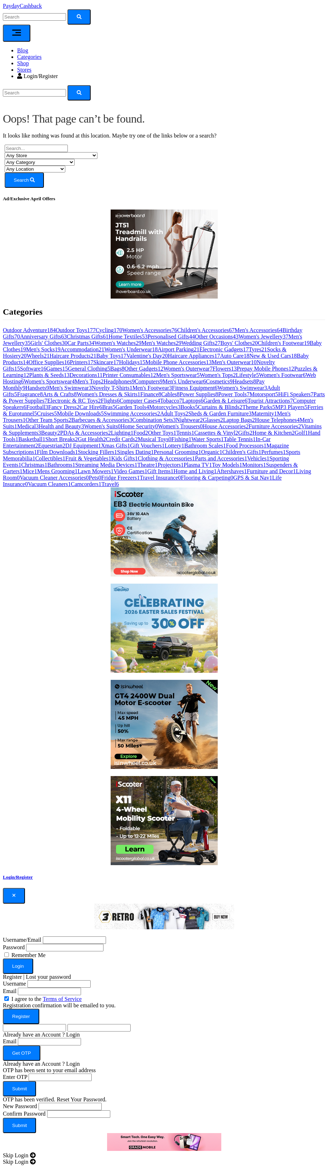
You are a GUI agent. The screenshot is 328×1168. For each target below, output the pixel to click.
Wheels (38, 356)
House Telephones (277, 420)
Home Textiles (128, 337)
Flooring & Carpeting (207, 478)
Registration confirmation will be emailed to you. (59, 1005)
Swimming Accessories (132, 413)
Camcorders (86, 484)
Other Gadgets (144, 369)
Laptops (192, 401)
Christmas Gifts (88, 337)
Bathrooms (61, 465)
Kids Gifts (124, 458)
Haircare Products (73, 356)
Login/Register (37, 76)
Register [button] (12, 977)
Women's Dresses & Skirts (108, 394)
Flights (110, 401)
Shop (23, 63)
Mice (29, 471)
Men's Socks (43, 349)
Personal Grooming (177, 452)
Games (57, 369)
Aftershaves (232, 471)
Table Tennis (240, 439)
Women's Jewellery (263, 337)
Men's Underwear (184, 381)
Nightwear (189, 420)
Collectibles (50, 458)
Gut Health (92, 439)
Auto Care (234, 356)
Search (24, 180)
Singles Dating (135, 452)
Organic (211, 452)
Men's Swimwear (70, 388)
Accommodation (83, 349)
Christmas (34, 465)
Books (189, 407)
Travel (110, 484)
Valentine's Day (147, 356)
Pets (95, 478)
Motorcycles (165, 407)
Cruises (47, 413)
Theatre (147, 465)
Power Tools (233, 394)
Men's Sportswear (178, 375)
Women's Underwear (131, 349)
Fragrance (30, 394)
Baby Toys (111, 356)
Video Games (130, 471)
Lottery (174, 446)
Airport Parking (179, 349)
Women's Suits (102, 426)
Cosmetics (219, 381)
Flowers (225, 369)
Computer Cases (140, 401)
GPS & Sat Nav (252, 478)
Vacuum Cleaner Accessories (54, 478)
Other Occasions (216, 337)
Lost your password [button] (48, 977)
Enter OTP (15, 1077)
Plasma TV (198, 465)
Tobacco (171, 401)
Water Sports (207, 439)
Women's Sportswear (49, 381)
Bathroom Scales (205, 446)
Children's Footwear (284, 343)
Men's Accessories (258, 330)
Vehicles (258, 458)
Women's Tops (218, 375)
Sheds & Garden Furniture (219, 413)
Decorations (86, 375)
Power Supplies (199, 394)
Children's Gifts (241, 452)
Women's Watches (117, 343)
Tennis (185, 433)
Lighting (122, 433)
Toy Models (227, 465)
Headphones (119, 381)
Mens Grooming (57, 471)
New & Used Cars (273, 356)
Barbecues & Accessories (101, 420)
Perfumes (273, 452)
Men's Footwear (152, 388)
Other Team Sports (48, 420)
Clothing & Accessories (166, 458)
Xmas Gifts (115, 446)
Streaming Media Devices (106, 465)
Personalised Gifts (171, 337)
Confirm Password (24, 1114)
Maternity (264, 413)
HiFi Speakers (295, 394)
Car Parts (80, 343)
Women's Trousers (180, 426)
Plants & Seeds (49, 375)
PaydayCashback (22, 6)
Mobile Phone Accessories (178, 362)
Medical (28, 426)
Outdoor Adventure (29, 330)
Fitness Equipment (195, 388)
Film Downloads (57, 452)
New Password (20, 1106)
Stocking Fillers (97, 452)
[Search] (34, 93)
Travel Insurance (160, 478)
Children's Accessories (206, 330)
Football (37, 407)
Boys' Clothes (239, 343)
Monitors (254, 465)
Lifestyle (247, 375)
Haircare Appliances (194, 356)
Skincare (106, 362)
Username (14, 984)
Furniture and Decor (271, 471)
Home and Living (195, 471)
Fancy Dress (64, 407)
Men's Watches (161, 343)
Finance (150, 394)
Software (33, 369)
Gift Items (160, 471)
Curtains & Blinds (220, 407)
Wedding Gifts (200, 343)
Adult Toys (174, 413)
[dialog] (164, 1020)
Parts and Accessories (221, 458)
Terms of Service (62, 999)
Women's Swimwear (242, 388)
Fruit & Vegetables (88, 458)
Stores (24, 70)
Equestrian (51, 446)
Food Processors (246, 446)
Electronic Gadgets (224, 349)
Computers (148, 381)
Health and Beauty (61, 426)
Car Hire (91, 407)
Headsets (244, 381)
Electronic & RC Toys (74, 401)
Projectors (171, 465)
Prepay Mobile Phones (265, 369)
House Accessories (225, 426)
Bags (117, 369)
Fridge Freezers (120, 478)
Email (9, 991)
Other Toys (162, 433)
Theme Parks (258, 407)
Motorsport (263, 394)
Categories (29, 57)
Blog (22, 50)
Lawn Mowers (95, 471)
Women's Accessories (149, 330)
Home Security (139, 426)
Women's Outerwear (188, 369)
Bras (108, 407)
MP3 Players (291, 407)
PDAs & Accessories (85, 433)
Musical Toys (154, 439)
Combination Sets (154, 420)
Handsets (37, 388)
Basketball (31, 439)
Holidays (132, 362)
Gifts (245, 433)
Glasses (213, 420)
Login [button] (73, 1035)
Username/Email (22, 940)
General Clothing (89, 369)
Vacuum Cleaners (49, 484)
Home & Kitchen (273, 433)
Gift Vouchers (147, 446)
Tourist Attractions (270, 401)
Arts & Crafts (60, 394)
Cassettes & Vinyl (216, 433)
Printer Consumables (129, 375)
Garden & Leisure (225, 401)
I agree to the (46, 999)
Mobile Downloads (80, 413)
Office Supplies (49, 362)
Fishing (181, 439)
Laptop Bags (239, 420)
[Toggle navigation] (16, 33)
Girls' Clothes (48, 343)
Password (14, 947)
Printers (82, 362)
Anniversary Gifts (43, 337)
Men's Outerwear (234, 362)
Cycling (109, 330)
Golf (301, 433)
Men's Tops (89, 381)
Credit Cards (122, 439)
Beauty (50, 433)
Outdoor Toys (76, 330)
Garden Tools (132, 407)
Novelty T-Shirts (112, 388)
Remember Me (28, 955)
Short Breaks (61, 439)
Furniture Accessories (274, 426)
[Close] (14, 896)
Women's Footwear (282, 375)
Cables (170, 394)
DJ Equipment (83, 446)
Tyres (258, 349)
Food (140, 433)
